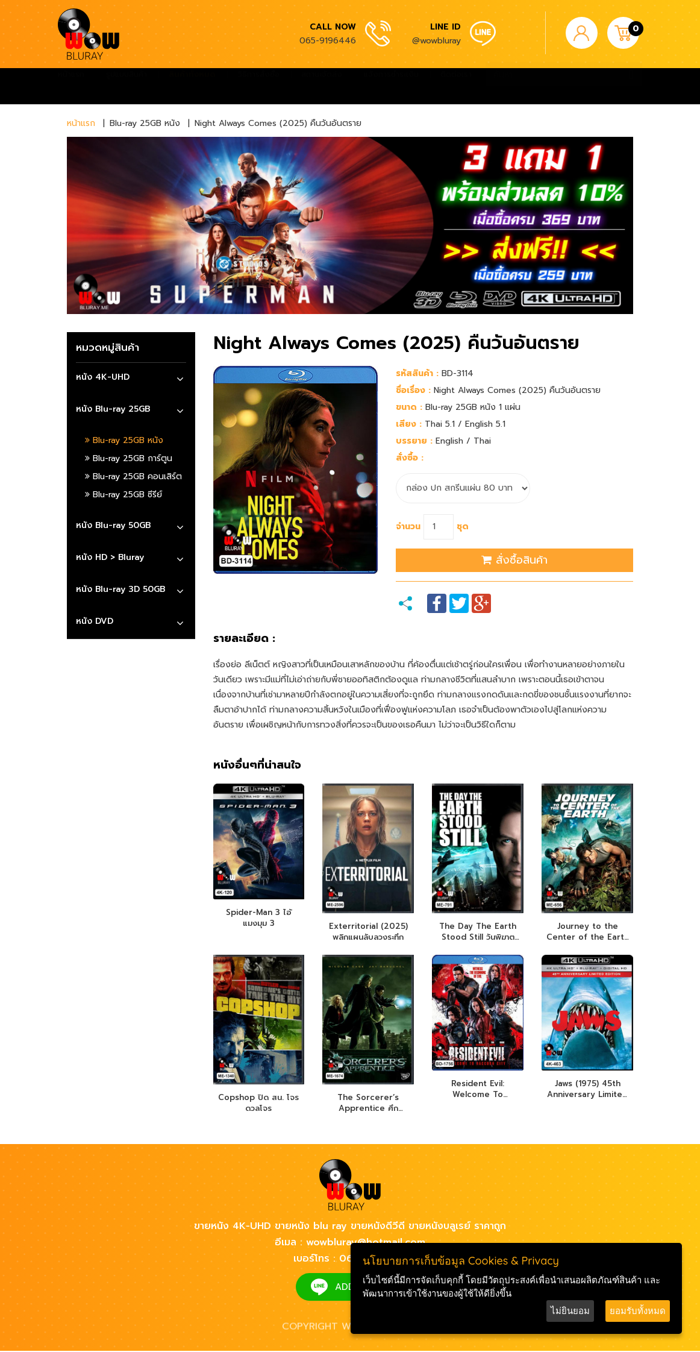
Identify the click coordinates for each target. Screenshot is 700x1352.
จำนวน (408, 526)
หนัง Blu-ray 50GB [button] (113, 525)
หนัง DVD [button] (94, 621)
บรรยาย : (414, 441)
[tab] (131, 379)
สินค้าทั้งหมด (192, 86)
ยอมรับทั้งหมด (638, 1310)
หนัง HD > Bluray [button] (110, 557)
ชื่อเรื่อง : (413, 390)
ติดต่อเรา (456, 86)
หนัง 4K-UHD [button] (103, 377)
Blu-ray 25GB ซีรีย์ (123, 494)
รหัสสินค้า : (417, 373)
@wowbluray (436, 40)
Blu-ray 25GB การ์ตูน (128, 458)
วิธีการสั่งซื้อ (258, 86)
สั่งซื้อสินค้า (514, 560)
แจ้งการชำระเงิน (391, 86)
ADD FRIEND (362, 1288)
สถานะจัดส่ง (321, 86)
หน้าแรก (71, 86)
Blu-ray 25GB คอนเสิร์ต (133, 476)
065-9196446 (327, 40)
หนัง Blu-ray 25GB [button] (113, 409)
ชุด (463, 526)
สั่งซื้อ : (409, 457)
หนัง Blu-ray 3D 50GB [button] (120, 589)
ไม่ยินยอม (570, 1310)
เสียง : (409, 424)
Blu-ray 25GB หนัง (124, 440)
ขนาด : (409, 407)
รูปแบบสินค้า (126, 86)
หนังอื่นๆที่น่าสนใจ (257, 765)
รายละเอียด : (244, 639)
